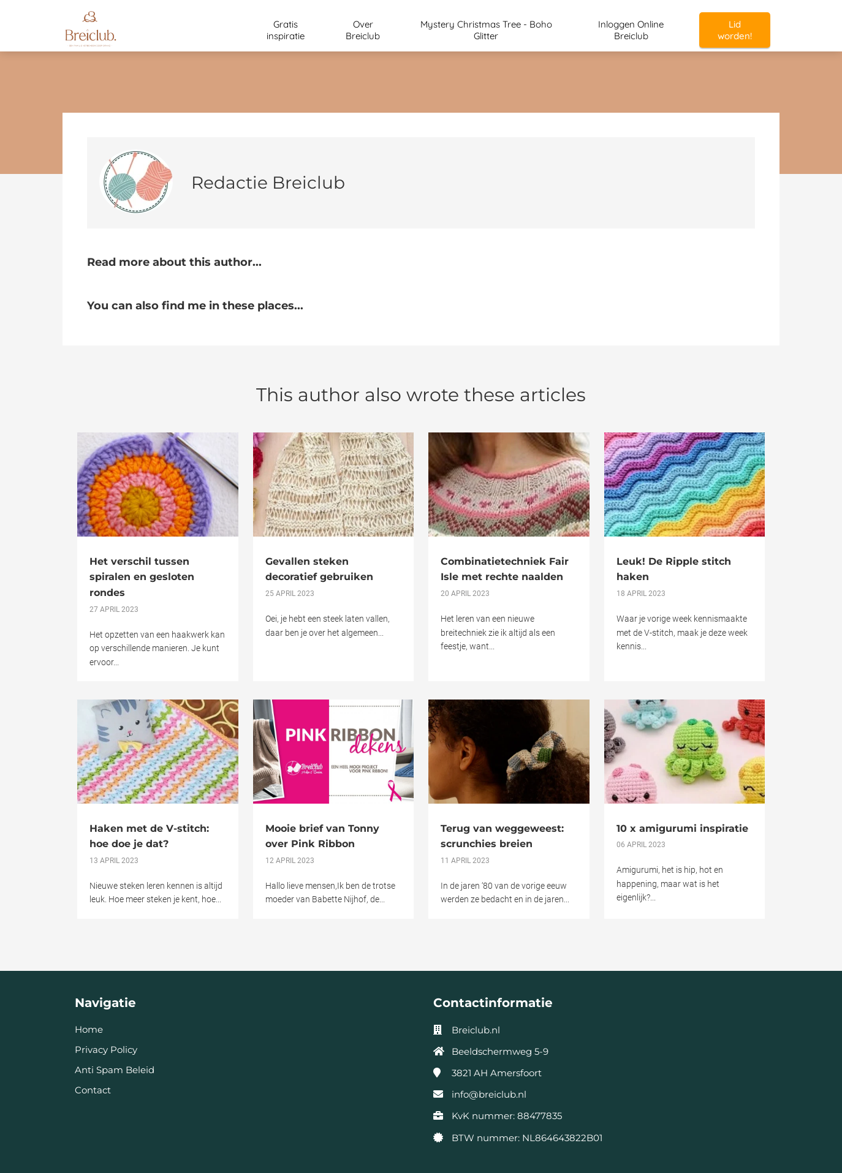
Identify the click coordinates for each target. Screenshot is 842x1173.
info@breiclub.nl (489, 1094)
